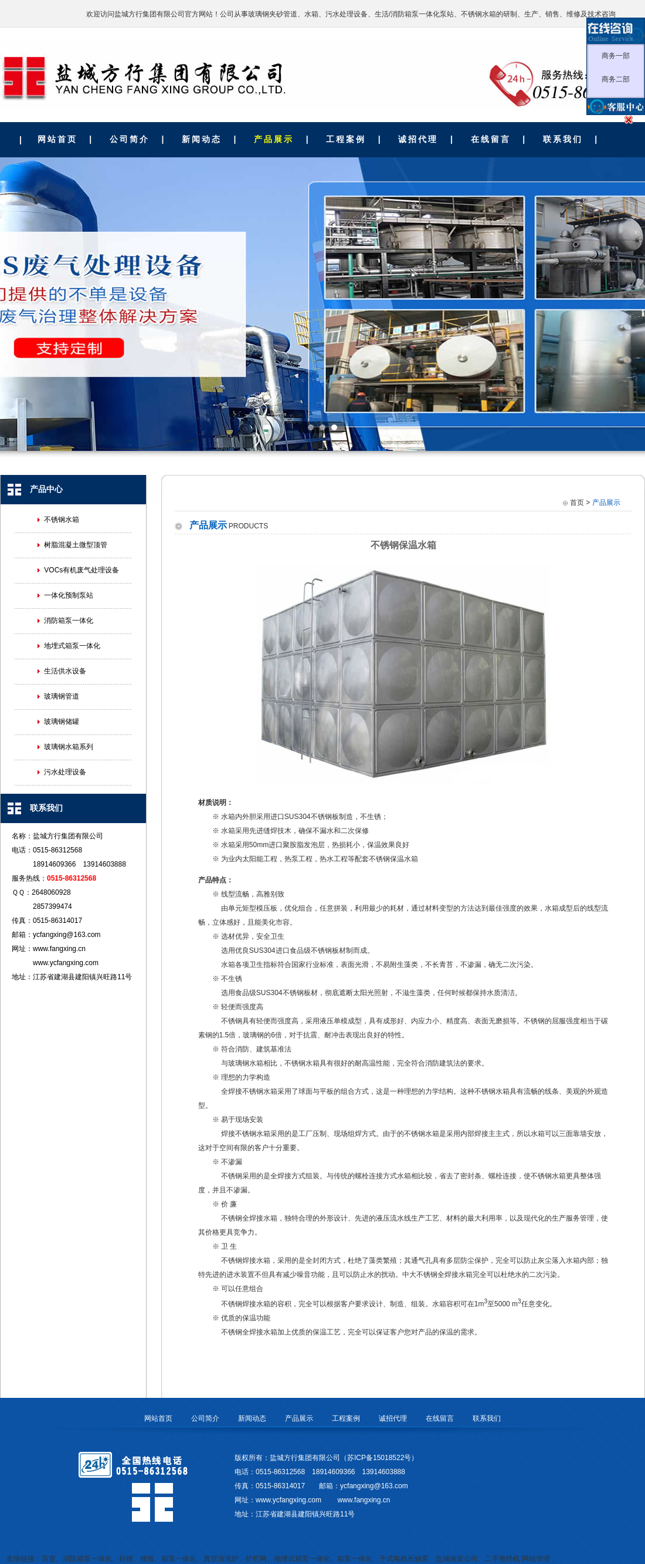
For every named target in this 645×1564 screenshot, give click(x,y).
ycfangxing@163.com (67, 935)
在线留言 (491, 139)
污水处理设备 (65, 772)
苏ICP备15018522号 (379, 1458)
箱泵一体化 (178, 1559)
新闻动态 (202, 139)
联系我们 (563, 139)
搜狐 (147, 1559)
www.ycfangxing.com (66, 963)
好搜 (126, 1559)
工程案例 (346, 139)
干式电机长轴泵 (404, 1559)
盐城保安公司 (457, 1559)
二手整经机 (502, 1559)
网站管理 (536, 1559)
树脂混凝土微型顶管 (75, 545)
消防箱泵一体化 (68, 620)
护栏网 (256, 1559)
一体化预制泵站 (68, 595)
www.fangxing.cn (59, 949)
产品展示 (274, 139)
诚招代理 (418, 139)
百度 (49, 1559)
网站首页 (57, 139)
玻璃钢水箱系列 (68, 747)
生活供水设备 (65, 671)
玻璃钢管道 (61, 696)
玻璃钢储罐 (61, 721)
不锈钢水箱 (61, 519)
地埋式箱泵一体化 (72, 646)
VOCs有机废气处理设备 (81, 570)
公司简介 (130, 139)
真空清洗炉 (221, 1559)
